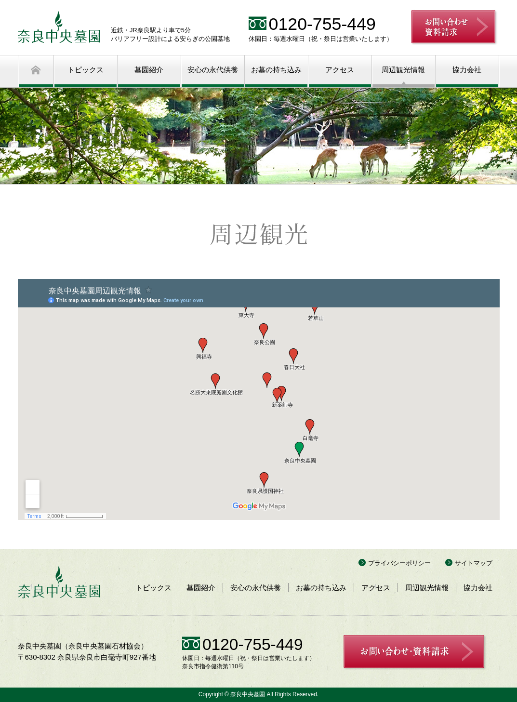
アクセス (339, 70)
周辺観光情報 (403, 70)
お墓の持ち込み (276, 70)
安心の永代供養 (212, 70)
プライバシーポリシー (399, 563)
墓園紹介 (148, 70)
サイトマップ (473, 563)
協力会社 (466, 70)
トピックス (85, 70)
